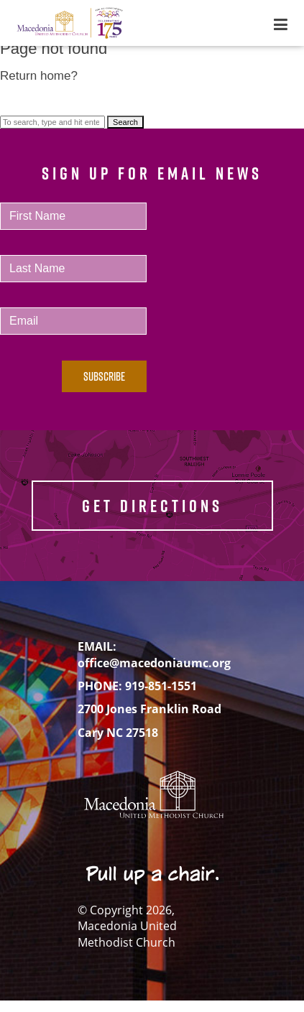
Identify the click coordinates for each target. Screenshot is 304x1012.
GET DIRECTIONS (152, 505)
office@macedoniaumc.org (154, 663)
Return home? (39, 76)
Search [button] (125, 122)
